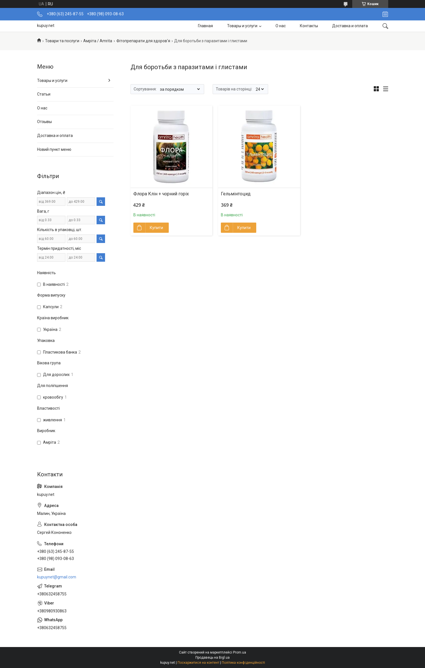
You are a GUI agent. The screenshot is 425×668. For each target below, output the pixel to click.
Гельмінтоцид (236, 193)
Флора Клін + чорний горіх (161, 193)
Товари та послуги (62, 41)
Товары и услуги (242, 26)
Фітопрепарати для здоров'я (143, 41)
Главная (205, 26)
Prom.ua (239, 652)
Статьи (43, 94)
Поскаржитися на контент (198, 663)
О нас (280, 26)
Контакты (309, 26)
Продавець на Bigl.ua (212, 657)
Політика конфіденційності (243, 663)
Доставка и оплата (350, 26)
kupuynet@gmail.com (56, 577)
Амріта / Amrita (97, 41)
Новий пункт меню (54, 149)
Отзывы (44, 121)
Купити (156, 227)
